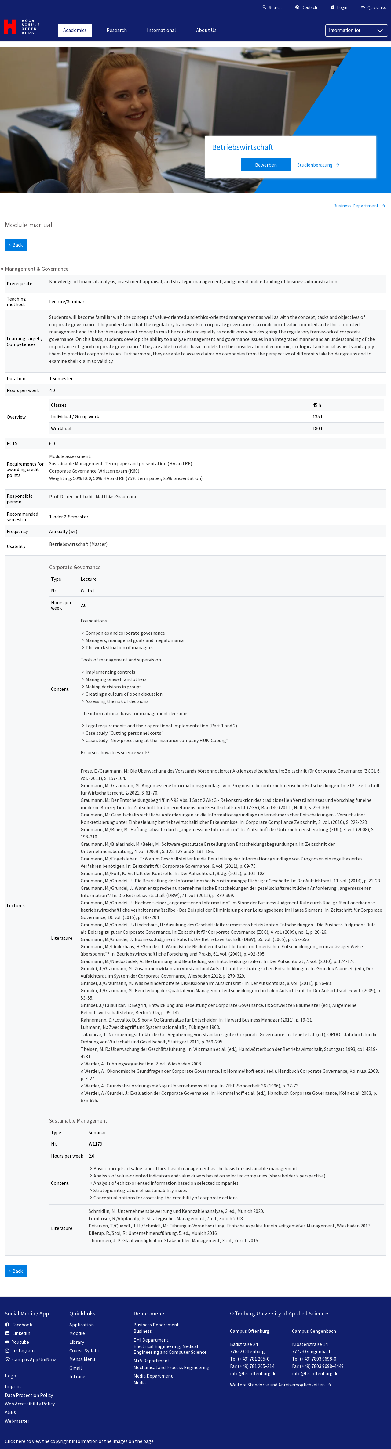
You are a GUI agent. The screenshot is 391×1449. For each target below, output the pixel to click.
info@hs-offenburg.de (253, 1373)
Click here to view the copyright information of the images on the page (79, 1441)
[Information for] (356, 30)
